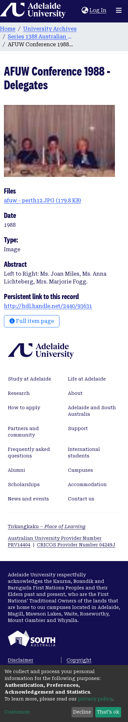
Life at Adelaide (87, 379)
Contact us (81, 498)
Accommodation (87, 484)
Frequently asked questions (29, 452)
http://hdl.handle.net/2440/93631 (48, 306)
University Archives (50, 29)
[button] (85, 10)
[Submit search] (76, 10)
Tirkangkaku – (47, 526)
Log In (98, 10)
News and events (28, 498)
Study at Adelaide (29, 379)
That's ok (108, 712)
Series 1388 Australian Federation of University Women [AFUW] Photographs (40, 37)
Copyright (79, 660)
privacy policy (95, 698)
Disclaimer (20, 660)
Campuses (80, 470)
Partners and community (23, 432)
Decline (82, 712)
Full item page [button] (31, 321)
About (75, 393)
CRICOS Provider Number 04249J (76, 544)
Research (19, 393)
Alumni (16, 470)
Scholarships (24, 484)
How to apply (24, 407)
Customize (17, 712)
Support (78, 428)
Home (7, 29)
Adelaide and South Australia (92, 411)
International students (84, 452)
